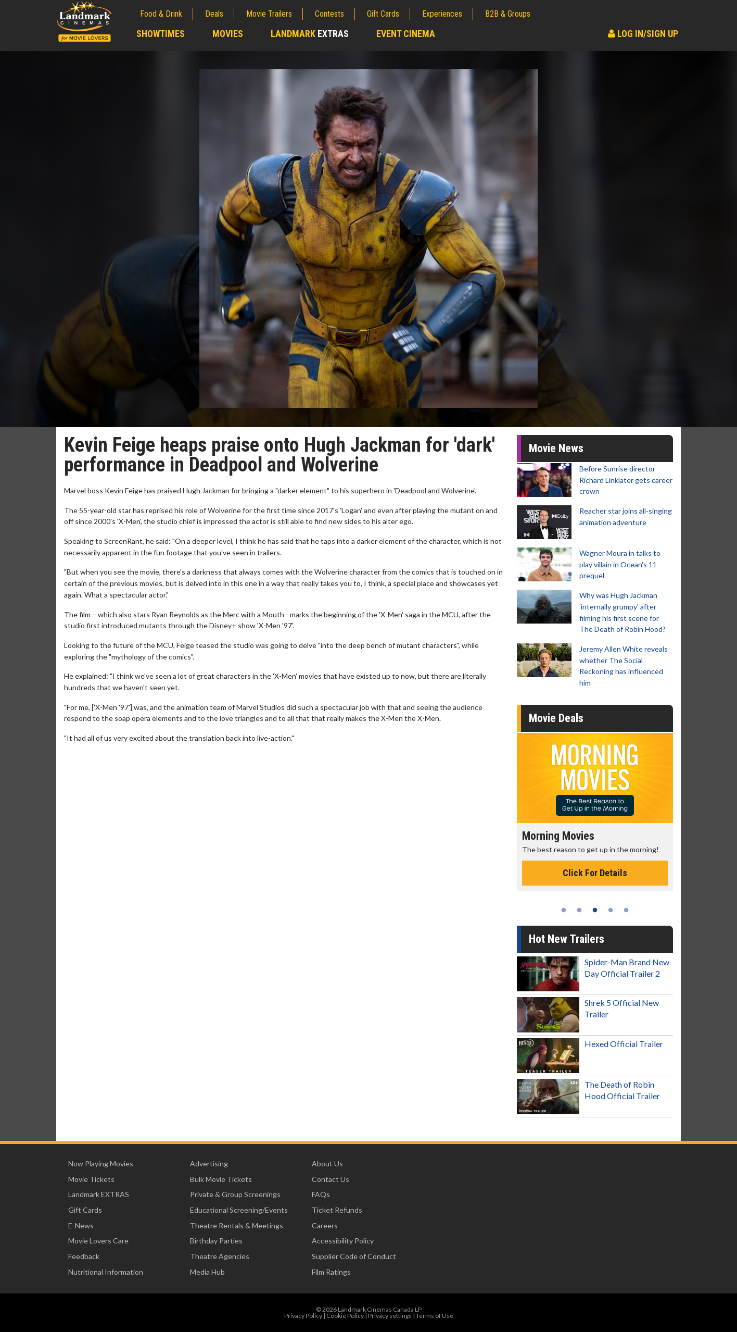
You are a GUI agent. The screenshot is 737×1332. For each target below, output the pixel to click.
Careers (325, 1225)
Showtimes (160, 33)
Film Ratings (331, 1271)
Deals (214, 14)
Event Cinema (405, 33)
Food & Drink (161, 14)
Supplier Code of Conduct (354, 1256)
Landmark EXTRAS (98, 1194)
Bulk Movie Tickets (221, 1179)
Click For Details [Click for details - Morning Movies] (595, 872)
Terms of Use (434, 1315)
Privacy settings (390, 1315)
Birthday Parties (216, 1240)
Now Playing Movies (100, 1163)
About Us (327, 1163)
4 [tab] (610, 910)
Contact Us (330, 1179)
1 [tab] (563, 910)
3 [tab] (595, 910)
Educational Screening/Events (239, 1209)
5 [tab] (626, 910)
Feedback (83, 1256)
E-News (81, 1225)
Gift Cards (383, 14)
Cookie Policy (345, 1315)
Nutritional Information (105, 1271)
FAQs (321, 1194)
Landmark (310, 33)
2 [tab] (579, 910)
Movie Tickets (91, 1179)
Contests (329, 14)
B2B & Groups (507, 14)
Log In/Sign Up (643, 33)
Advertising (209, 1163)
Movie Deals (556, 718)
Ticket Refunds (337, 1209)
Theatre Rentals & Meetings (236, 1225)
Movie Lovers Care (98, 1240)
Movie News (556, 448)
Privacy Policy (303, 1315)
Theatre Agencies (219, 1256)
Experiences (442, 14)
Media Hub (207, 1271)
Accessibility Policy (343, 1240)
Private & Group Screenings (235, 1194)
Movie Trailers (269, 14)
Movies (227, 33)
